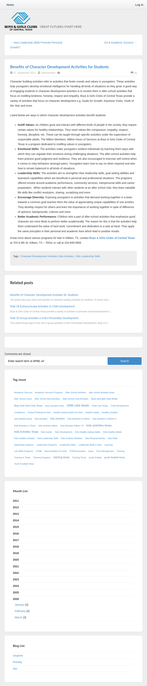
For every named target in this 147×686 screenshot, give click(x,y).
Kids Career (46, 432)
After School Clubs (23, 399)
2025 (16, 592)
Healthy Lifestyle (110, 412)
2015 (16, 526)
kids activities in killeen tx (104, 419)
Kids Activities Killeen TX (72, 425)
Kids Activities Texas (26, 431)
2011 (16, 500)
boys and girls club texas (104, 398)
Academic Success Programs (49, 392)
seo (15, 668)
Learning (108, 445)
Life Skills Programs (23, 451)
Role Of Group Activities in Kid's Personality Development (44, 318)
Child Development (120, 406)
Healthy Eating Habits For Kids (67, 412)
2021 (16, 566)
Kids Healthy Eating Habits (87, 432)
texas (91, 451)
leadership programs (24, 445)
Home (10, 4)
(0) (134, 72)
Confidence (19, 412)
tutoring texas (61, 457)
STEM (39, 451)
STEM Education (78, 451)
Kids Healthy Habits (112, 432)
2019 (16, 553)
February (20, 611)
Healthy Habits (92, 412)
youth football (95, 457)
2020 (16, 559)
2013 (16, 513)
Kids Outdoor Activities (71, 438)
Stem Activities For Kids (55, 451)
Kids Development (63, 432)
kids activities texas (99, 425)
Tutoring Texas (79, 457)
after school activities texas (101, 392)
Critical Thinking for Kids (39, 412)
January (19, 604)
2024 (16, 585)
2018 (16, 546)
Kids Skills (113, 438)
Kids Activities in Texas (25, 425)
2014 (16, 520)
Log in (139, 4)
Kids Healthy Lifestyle (24, 438)
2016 (16, 533)
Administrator (48, 72)
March (18, 617)
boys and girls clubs (54, 406)
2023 (16, 579)
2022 (16, 572)
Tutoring (120, 451)
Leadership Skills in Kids (90, 445)
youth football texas (114, 457)
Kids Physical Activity (95, 438)
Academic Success (23, 392)
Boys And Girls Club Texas (28, 405)
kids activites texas (23, 419)
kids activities (41, 419)
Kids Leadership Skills (88, 256)
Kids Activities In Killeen (78, 419)
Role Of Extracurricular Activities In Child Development (42, 306)
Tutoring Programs (42, 457)
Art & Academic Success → (120, 42)
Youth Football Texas (24, 464)
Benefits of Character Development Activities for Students (59, 66)
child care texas (78, 405)
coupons (18, 655)
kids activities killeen (48, 425)
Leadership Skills (68, 445)
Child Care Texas (100, 406)
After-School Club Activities (75, 399)
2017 (16, 540)
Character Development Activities (38, 256)
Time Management (105, 451)
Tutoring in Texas (22, 457)
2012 (16, 507)
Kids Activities (66, 256)
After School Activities (76, 392)
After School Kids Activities (47, 399)
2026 (73, 609)
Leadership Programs (46, 445)
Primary (17, 662)
